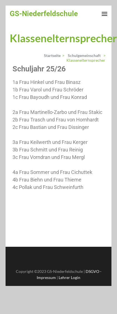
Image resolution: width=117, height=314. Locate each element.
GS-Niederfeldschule (44, 13)
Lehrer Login (69, 277)
